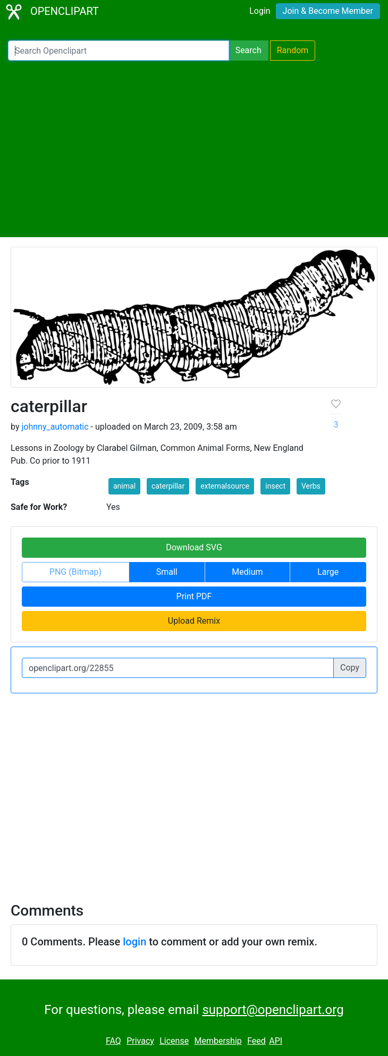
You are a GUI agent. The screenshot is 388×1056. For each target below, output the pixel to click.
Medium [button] (247, 572)
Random (293, 50)
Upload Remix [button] (194, 621)
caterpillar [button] (167, 486)
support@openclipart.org (272, 1009)
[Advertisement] (194, 148)
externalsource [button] (224, 486)
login (134, 941)
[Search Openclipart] (118, 50)
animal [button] (124, 486)
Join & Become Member (328, 11)
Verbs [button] (310, 486)
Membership (217, 1041)
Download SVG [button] (194, 547)
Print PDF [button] (194, 596)
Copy (349, 668)
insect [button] (275, 486)
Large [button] (328, 572)
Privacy (140, 1041)
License (174, 1041)
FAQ (113, 1041)
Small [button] (167, 572)
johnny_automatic (54, 427)
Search (248, 50)
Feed (256, 1041)
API (275, 1041)
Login (259, 11)
